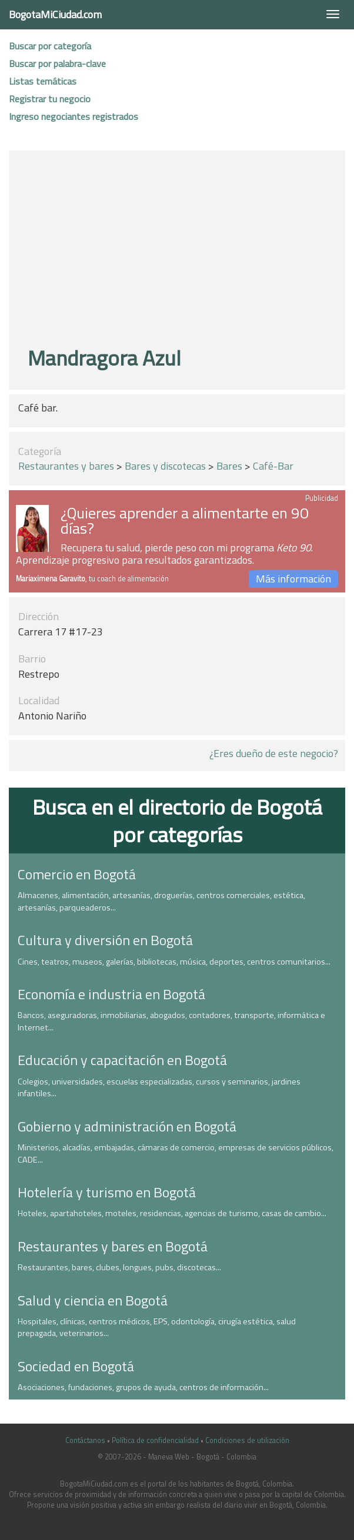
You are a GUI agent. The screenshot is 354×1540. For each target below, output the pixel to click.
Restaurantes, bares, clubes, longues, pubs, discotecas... (119, 1267)
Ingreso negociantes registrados (73, 116)
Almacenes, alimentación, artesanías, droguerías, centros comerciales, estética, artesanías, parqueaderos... (161, 901)
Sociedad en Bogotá (76, 1366)
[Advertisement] (182, 250)
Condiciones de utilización (247, 1440)
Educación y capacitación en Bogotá (122, 1059)
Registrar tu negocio (50, 99)
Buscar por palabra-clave (57, 63)
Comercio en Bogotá (77, 874)
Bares (229, 466)
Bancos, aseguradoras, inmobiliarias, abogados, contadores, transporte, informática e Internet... (171, 1021)
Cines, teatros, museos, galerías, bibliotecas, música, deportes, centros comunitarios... (174, 961)
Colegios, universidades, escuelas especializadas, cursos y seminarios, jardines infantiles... (159, 1087)
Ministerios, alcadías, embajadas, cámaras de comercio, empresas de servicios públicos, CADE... (175, 1153)
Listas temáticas (42, 81)
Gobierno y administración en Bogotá (127, 1126)
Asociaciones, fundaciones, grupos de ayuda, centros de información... (143, 1387)
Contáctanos (85, 1440)
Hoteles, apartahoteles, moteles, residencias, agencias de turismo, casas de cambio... (172, 1213)
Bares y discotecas (165, 466)
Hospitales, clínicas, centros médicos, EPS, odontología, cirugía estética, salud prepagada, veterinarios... (157, 1327)
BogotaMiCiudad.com (55, 14)
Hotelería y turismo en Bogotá (107, 1192)
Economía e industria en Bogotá (111, 994)
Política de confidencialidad (155, 1440)
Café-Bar (273, 466)
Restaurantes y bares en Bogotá (113, 1246)
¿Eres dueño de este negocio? (273, 753)
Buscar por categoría (50, 46)
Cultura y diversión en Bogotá (105, 939)
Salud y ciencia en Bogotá (93, 1300)
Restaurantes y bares (66, 466)
